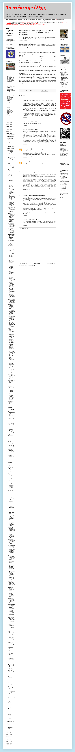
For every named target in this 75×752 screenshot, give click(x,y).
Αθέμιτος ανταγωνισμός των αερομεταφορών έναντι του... (11, 458)
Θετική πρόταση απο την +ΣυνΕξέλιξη (11, 442)
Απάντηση (25, 117)
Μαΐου (9, 150)
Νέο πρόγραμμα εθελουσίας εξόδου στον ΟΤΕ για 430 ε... (11, 318)
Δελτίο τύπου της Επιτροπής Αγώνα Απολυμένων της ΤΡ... (11, 178)
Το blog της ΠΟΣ (64, 173)
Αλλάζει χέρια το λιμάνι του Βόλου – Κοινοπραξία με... (11, 383)
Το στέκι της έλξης (26, 7)
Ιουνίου (10, 148)
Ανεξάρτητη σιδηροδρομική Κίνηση (64, 177)
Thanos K (25, 161)
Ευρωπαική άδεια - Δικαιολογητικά (65, 70)
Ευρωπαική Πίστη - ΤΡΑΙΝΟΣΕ (65, 87)
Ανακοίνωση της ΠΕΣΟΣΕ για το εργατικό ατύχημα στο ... (11, 551)
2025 (8, 124)
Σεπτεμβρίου (10, 141)
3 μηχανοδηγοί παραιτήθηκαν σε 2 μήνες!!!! (11, 90)
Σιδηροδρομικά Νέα (65, 181)
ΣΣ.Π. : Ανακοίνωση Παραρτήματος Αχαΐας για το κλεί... (11, 557)
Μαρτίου (10, 723)
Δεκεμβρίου (10, 134)
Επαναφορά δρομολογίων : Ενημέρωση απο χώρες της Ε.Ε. (11, 600)
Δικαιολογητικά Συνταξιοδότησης (64, 78)
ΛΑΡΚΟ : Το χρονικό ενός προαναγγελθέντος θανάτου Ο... (11, 324)
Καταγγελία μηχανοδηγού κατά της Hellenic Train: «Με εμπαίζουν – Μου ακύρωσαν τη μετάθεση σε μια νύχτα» (10, 79)
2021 (8, 131)
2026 (8, 122)
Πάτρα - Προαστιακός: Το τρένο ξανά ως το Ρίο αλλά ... (11, 172)
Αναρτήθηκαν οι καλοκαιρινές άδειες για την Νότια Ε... (11, 296)
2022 (8, 129)
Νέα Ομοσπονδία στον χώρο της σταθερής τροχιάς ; (11, 634)
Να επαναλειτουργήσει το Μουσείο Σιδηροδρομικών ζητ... (11, 414)
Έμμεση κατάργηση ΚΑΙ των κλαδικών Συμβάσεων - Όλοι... (11, 190)
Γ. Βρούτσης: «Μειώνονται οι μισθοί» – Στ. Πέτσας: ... (11, 341)
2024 (8, 126)
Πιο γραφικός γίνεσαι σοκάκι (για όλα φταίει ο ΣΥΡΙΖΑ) (11, 397)
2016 (8, 736)
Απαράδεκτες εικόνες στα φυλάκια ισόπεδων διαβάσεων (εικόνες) (10, 105)
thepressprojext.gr (64, 184)
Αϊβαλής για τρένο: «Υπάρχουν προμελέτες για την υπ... (11, 359)
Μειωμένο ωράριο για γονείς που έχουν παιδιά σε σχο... (11, 260)
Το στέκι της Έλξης (27, 149)
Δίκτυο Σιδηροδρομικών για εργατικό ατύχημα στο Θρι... (11, 573)
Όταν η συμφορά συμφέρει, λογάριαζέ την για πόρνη (11, 699)
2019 (8, 730)
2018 (8, 732)
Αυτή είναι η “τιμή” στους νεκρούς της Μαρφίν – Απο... (11, 650)
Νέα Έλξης (63, 183)
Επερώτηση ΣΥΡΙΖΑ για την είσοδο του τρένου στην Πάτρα (11, 679)
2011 (8, 744)
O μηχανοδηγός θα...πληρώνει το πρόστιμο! (11, 387)
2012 (8, 743)
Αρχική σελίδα (37, 263)
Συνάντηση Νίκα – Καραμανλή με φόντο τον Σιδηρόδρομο (11, 301)
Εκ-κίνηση (63, 190)
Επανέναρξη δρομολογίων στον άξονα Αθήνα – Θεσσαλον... (11, 493)
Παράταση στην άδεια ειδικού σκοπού (11, 578)
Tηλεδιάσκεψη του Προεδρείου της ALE (11, 272)
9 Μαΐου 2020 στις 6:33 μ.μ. (38, 149)
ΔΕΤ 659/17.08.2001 (64, 80)
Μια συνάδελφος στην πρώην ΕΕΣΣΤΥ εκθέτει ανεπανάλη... (11, 606)
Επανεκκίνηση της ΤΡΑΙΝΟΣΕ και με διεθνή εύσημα (11, 711)
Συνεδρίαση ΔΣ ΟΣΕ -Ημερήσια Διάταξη (11, 655)
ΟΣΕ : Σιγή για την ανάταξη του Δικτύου (11, 446)
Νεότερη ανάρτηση (23, 263)
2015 (8, 737)
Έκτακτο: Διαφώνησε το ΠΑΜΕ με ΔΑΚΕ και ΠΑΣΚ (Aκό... (11, 266)
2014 (8, 739)
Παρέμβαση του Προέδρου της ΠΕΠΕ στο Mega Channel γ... (11, 353)
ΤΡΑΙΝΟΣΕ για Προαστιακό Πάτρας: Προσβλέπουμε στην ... (11, 523)
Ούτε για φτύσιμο (10, 244)
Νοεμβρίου (10, 136)
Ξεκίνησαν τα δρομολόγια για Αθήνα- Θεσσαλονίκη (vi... (11, 432)
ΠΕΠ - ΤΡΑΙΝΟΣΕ (64, 174)
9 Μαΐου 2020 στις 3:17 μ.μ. (33, 121)
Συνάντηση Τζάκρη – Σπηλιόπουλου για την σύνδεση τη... (11, 403)
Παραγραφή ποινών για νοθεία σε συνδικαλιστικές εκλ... (11, 365)
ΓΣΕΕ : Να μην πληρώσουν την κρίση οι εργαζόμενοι (11, 371)
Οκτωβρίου (10, 138)
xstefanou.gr (63, 188)
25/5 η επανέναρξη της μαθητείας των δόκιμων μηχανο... (11, 499)
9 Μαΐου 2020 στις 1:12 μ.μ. (33, 98)
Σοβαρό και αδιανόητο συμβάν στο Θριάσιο (11, 589)
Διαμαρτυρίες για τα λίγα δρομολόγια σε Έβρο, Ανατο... (11, 160)
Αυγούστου (10, 143)
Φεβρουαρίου (11, 724)
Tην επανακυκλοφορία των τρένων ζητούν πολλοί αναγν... (11, 278)
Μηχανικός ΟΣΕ (64, 180)
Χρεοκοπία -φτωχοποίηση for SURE (11, 408)
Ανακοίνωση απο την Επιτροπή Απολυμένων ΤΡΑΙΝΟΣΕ (11, 438)
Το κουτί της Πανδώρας (63, 187)
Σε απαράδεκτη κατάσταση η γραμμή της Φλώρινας (11, 420)
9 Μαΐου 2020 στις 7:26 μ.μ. (32, 161)
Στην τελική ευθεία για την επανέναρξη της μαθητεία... (11, 541)
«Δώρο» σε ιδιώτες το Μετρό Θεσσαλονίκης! (11, 290)
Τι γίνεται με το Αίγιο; (11, 241)
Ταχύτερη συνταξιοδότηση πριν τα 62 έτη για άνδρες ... (11, 197)
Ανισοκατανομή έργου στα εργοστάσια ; (11, 220)
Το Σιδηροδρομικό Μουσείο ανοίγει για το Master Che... (11, 566)
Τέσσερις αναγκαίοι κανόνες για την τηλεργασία (11, 452)
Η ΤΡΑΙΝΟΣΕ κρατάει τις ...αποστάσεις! (11, 392)
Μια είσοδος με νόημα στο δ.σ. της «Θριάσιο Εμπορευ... (11, 505)
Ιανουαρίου (10, 727)
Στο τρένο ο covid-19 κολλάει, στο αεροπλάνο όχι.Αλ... (11, 511)
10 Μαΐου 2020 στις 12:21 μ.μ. (39, 195)
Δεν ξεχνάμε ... (11, 489)
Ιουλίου (10, 146)
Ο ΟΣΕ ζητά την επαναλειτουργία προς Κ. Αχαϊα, (11, 464)
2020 (8, 133)
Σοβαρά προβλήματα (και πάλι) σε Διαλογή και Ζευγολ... (11, 335)
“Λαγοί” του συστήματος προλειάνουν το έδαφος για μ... (11, 583)
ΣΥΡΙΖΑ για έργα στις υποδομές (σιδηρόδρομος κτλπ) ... (11, 184)
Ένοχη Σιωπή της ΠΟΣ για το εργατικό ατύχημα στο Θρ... (11, 517)
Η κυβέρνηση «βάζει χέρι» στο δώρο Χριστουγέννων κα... (11, 203)
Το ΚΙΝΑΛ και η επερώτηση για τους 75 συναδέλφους (11, 644)
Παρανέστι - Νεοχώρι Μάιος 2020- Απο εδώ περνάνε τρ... (11, 284)
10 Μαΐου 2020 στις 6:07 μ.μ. (33, 219)
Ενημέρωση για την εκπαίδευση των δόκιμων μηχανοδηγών (11, 705)
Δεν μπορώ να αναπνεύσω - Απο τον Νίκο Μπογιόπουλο (11, 225)
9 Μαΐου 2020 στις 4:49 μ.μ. (33, 129)
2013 (8, 741)
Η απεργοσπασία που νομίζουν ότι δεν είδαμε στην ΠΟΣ (11, 484)
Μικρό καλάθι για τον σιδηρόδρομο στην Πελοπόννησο (11, 209)
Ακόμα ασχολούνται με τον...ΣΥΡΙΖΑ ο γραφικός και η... (11, 627)
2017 (8, 734)
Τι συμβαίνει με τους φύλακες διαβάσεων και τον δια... (11, 688)
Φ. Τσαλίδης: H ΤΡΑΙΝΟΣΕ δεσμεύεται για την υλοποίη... (11, 667)
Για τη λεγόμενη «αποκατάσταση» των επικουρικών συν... (11, 312)
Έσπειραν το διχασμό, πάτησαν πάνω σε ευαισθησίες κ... (11, 347)
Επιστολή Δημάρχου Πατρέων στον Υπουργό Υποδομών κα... (11, 477)
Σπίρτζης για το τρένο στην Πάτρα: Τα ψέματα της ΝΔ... (11, 717)
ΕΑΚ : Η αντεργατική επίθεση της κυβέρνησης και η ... (11, 166)
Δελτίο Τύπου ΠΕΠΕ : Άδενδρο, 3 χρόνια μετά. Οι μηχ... (11, 535)
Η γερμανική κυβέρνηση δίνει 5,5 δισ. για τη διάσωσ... (11, 254)
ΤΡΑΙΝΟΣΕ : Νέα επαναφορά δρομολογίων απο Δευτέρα (11, 230)
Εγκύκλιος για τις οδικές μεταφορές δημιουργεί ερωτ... (11, 594)
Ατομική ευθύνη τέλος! (11, 562)
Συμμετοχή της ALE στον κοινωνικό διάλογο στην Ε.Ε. (11, 306)
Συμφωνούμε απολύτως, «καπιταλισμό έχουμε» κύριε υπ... (11, 529)
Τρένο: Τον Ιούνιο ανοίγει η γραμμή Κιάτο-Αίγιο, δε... (11, 673)
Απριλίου (10, 721)
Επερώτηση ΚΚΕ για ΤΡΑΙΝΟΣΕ (11, 684)
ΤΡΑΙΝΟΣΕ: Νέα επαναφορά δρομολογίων (11, 546)
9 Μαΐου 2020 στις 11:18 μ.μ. (33, 171)
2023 (8, 127)
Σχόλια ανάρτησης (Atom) (30, 265)
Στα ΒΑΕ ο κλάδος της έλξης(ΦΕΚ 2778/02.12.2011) (64, 83)
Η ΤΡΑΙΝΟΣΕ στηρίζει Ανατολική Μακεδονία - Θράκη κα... (11, 154)
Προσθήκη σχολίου (24, 228)
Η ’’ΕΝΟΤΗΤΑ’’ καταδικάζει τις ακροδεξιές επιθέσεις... (11, 639)
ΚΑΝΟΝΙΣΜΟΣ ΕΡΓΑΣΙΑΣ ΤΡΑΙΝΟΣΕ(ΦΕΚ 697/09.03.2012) (64, 74)
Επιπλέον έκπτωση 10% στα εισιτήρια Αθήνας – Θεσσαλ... (11, 215)
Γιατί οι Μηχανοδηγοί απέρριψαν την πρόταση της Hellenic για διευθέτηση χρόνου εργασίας (11, 112)
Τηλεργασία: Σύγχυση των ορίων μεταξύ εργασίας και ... (11, 470)
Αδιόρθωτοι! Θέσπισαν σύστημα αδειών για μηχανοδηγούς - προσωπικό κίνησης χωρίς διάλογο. (11, 97)
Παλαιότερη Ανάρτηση (51, 263)
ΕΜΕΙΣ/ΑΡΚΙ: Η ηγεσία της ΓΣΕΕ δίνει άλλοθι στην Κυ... (11, 248)
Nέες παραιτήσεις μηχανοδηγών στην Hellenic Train (11, 86)
